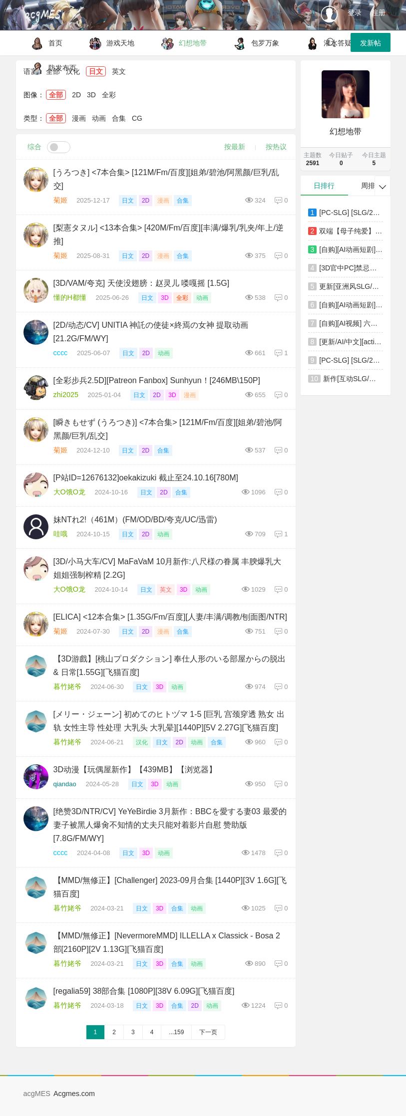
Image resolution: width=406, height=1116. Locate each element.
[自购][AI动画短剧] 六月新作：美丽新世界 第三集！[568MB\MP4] (351, 305)
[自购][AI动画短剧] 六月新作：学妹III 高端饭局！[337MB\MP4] (351, 249)
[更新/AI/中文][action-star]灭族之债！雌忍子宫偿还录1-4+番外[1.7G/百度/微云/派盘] (351, 342)
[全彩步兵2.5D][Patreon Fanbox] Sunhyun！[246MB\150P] (156, 380)
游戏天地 (109, 43)
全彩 (109, 95)
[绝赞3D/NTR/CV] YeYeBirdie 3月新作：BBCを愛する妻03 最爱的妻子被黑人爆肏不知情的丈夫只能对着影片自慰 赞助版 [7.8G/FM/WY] (170, 825)
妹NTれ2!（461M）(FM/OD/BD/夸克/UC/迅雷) (135, 519)
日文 (128, 200)
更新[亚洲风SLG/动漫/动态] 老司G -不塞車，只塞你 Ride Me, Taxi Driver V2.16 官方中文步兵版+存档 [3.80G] (351, 286)
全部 (56, 95)
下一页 (208, 1032)
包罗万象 (254, 43)
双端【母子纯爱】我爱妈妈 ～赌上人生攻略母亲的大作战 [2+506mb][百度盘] (351, 231)
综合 (34, 147)
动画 (99, 118)
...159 (176, 1032)
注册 (379, 12)
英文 (166, 589)
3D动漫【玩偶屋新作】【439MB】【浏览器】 (135, 769)
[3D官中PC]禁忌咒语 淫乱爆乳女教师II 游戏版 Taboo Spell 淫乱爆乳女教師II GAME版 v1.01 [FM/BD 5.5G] (351, 268)
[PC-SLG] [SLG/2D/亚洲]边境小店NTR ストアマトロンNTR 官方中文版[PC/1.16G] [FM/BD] (351, 213)
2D (76, 95)
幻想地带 (181, 43)
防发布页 (51, 68)
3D (91, 95)
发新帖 (370, 43)
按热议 (276, 147)
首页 (44, 43)
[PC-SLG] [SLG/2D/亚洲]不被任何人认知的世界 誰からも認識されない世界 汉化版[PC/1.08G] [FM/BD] (351, 360)
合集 (119, 118)
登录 (355, 12)
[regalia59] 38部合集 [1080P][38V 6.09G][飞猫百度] (144, 991)
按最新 (234, 147)
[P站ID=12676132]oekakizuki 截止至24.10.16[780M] (145, 477)
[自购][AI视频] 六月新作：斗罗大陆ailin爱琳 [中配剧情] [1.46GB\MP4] (351, 323)
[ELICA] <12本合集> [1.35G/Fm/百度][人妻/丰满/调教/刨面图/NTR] (170, 617)
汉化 (142, 742)
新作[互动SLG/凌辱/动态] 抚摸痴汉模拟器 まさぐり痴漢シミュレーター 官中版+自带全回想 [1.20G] (353, 379)
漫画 (79, 118)
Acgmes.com (74, 1094)
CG (137, 118)
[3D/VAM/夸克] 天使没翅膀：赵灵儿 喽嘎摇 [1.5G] (141, 283)
